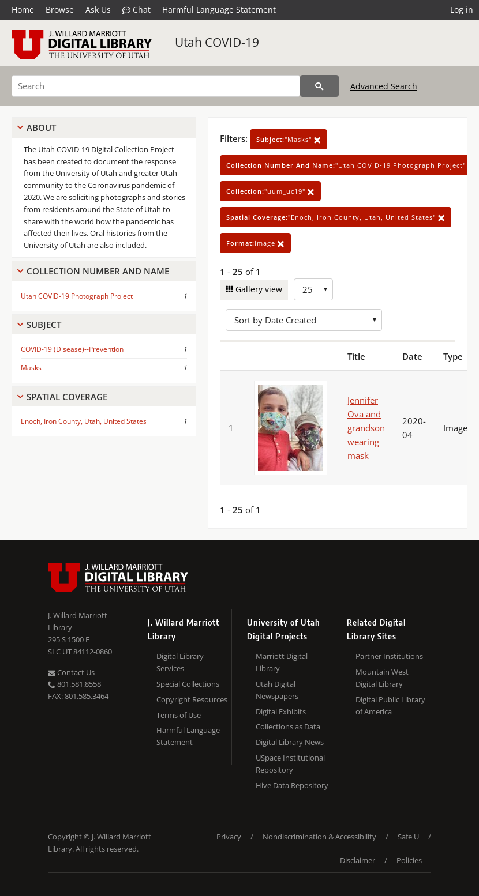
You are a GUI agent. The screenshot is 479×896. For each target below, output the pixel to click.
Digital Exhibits (281, 711)
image (255, 243)
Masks (31, 367)
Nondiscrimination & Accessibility (319, 836)
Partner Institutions (389, 656)
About (41, 127)
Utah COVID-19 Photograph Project (77, 296)
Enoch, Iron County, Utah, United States (84, 421)
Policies (409, 860)
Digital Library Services (180, 662)
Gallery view (257, 289)
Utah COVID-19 (217, 42)
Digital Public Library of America (390, 705)
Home (23, 9)
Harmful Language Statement (219, 9)
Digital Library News (290, 742)
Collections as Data (288, 726)
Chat (136, 10)
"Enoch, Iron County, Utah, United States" (335, 217)
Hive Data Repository (292, 785)
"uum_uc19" (270, 191)
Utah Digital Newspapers (277, 690)
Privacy (228, 836)
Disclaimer (357, 860)
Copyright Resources (191, 699)
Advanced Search (383, 86)
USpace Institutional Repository (290, 763)
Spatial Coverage (67, 396)
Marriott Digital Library (282, 662)
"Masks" (288, 139)
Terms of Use (178, 715)
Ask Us (98, 9)
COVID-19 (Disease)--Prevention (72, 349)
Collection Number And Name (98, 271)
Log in (461, 9)
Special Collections (187, 684)
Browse (60, 9)
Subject (44, 324)
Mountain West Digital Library (382, 678)
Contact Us (71, 672)
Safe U (408, 836)
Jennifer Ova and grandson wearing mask (366, 427)
